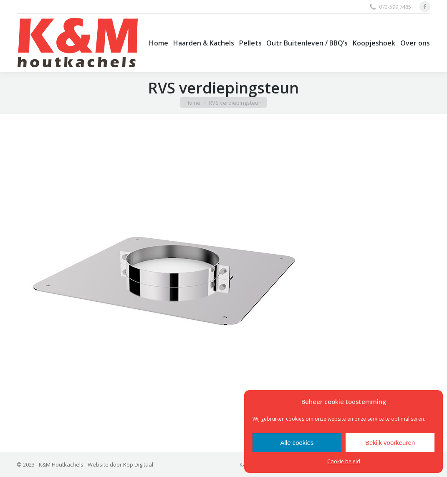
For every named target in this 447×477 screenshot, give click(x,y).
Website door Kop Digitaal (120, 464)
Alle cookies (296, 442)
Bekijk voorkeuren (390, 442)
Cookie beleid (343, 461)
